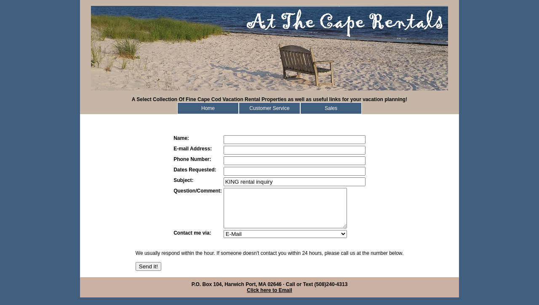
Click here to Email (269, 298)
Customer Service (269, 108)
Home (208, 108)
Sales (331, 108)
